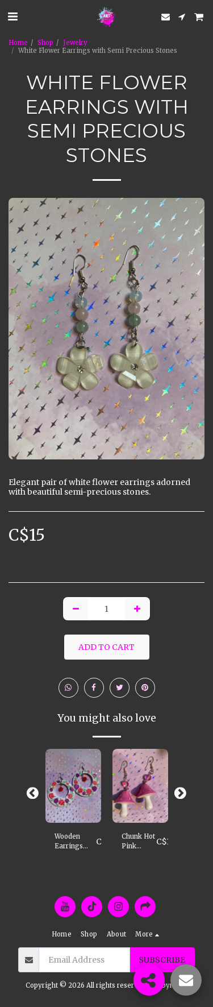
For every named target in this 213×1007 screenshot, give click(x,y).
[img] (73, 786)
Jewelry (75, 43)
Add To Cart (106, 647)
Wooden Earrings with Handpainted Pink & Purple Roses (75, 841)
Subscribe (162, 960)
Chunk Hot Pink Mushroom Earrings (139, 841)
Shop (45, 43)
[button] (12, 16)
